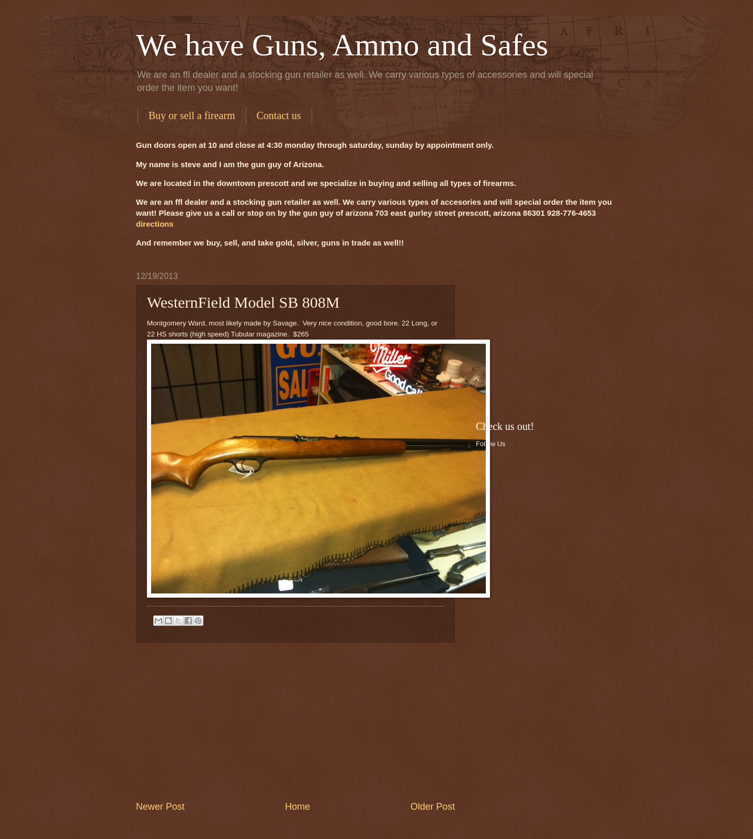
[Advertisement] (295, 721)
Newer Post (160, 806)
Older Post (432, 806)
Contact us (279, 115)
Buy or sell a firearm (192, 115)
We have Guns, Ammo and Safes (342, 45)
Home (297, 806)
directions (155, 223)
